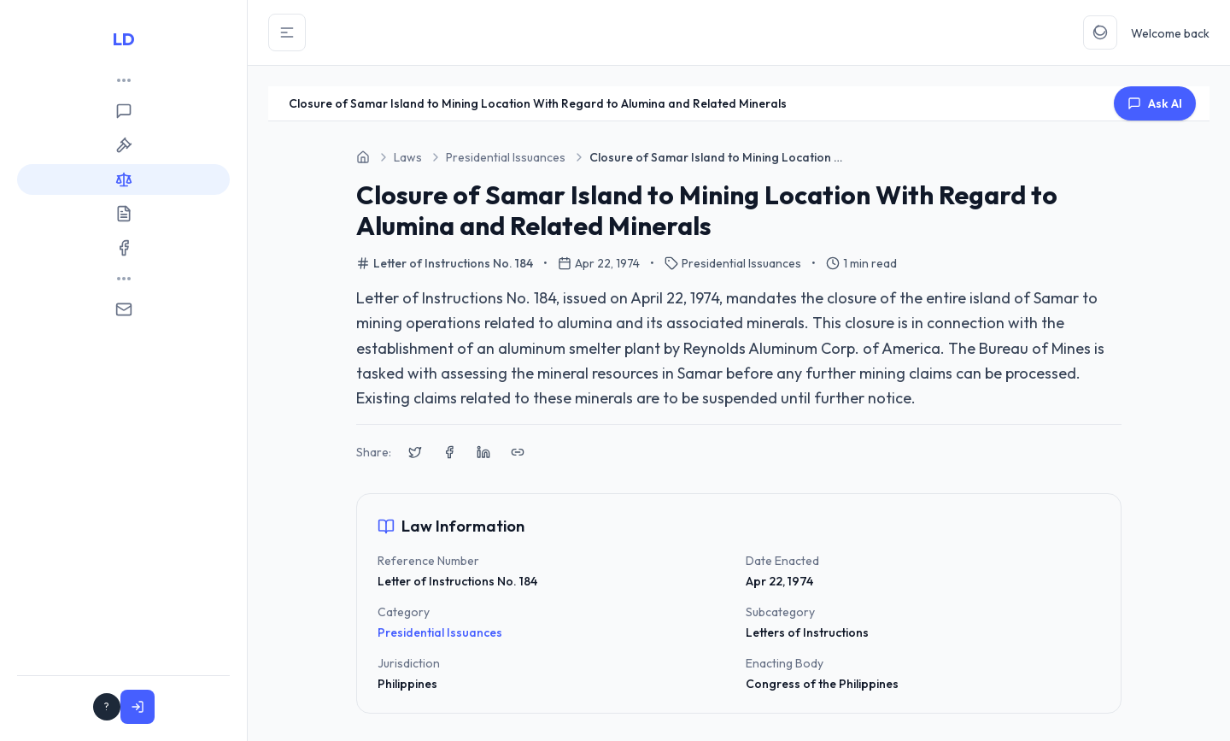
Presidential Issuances (440, 632)
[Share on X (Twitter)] (415, 452)
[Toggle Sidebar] (287, 32)
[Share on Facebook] (449, 452)
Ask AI (1155, 103)
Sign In (191, 707)
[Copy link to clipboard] (517, 452)
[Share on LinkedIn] (483, 452)
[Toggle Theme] (1100, 32)
